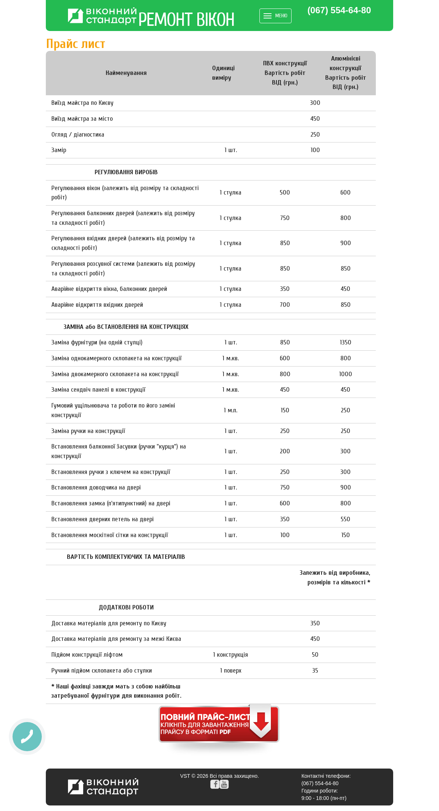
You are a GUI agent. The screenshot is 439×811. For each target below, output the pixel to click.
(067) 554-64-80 (339, 10)
